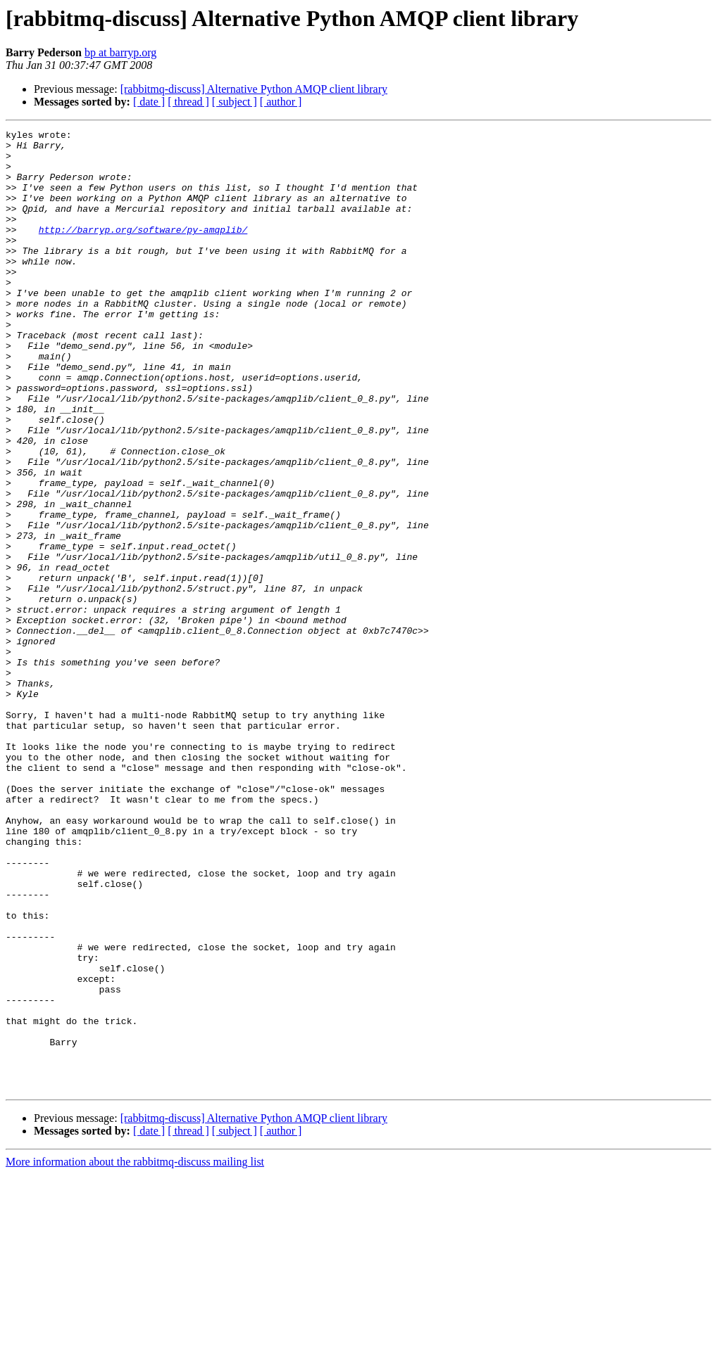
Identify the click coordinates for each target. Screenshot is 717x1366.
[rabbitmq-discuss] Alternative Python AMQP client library (253, 89)
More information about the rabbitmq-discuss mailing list (135, 1354)
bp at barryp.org (120, 52)
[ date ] (149, 102)
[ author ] (281, 102)
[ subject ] (234, 102)
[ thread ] (188, 102)
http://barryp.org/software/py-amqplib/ (143, 250)
